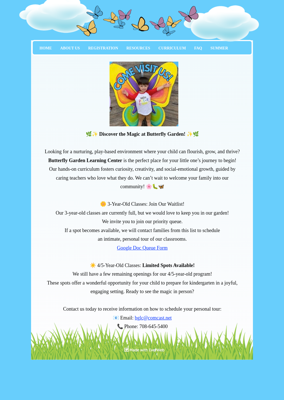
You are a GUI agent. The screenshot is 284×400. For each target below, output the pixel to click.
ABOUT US (70, 48)
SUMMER (219, 48)
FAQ (198, 48)
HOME (46, 48)
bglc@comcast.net (153, 318)
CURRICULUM (172, 48)
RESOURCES (138, 48)
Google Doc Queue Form (142, 248)
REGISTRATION (103, 48)
